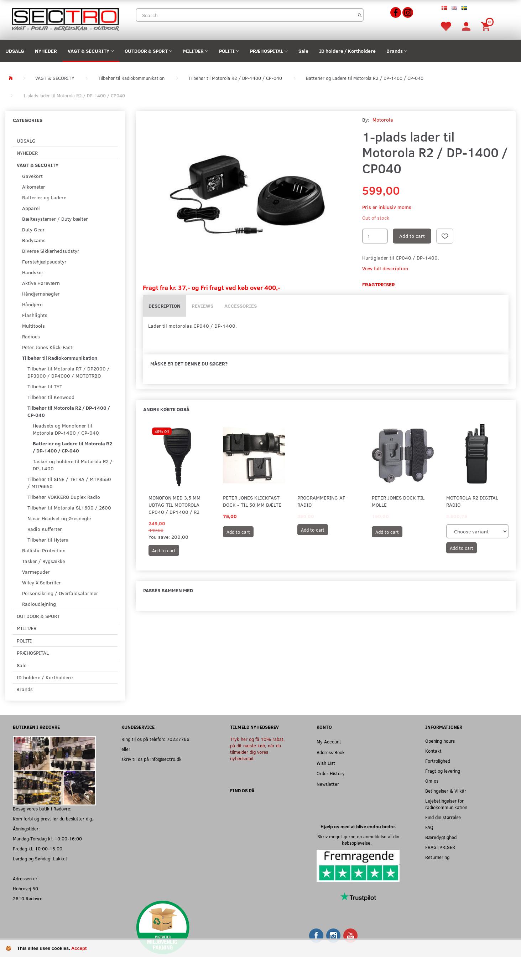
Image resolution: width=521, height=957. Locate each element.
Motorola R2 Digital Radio (472, 501)
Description (165, 305)
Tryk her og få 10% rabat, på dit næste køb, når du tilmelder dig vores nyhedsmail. (257, 748)
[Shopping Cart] (487, 26)
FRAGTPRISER (440, 847)
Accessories (240, 305)
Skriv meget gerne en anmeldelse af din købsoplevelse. (358, 839)
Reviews (202, 305)
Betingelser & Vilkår (445, 791)
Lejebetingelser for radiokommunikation (446, 804)
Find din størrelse (443, 817)
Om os (431, 781)
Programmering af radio (321, 501)
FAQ (429, 827)
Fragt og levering (442, 771)
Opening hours (440, 741)
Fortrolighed (437, 761)
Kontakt (433, 751)
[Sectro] (65, 19)
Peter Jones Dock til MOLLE (398, 501)
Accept (79, 948)
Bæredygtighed (441, 837)
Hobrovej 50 (25, 888)
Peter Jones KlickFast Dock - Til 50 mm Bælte (252, 501)
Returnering (437, 857)
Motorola (382, 119)
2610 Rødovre (27, 898)
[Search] (360, 15)
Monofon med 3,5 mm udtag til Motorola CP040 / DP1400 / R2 (174, 504)
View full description (385, 268)
